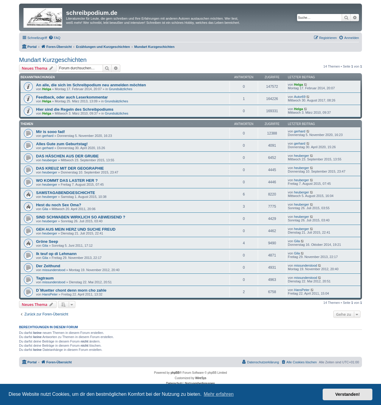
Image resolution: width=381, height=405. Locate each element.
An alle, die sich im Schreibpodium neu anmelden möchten (91, 85)
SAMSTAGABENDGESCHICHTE (65, 192)
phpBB (175, 372)
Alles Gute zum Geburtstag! (62, 144)
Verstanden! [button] (347, 394)
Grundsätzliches (120, 89)
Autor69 (300, 96)
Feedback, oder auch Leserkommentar (72, 97)
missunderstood (53, 270)
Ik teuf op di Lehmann (56, 253)
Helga (46, 89)
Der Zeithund (48, 266)
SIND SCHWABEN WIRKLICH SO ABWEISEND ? (80, 217)
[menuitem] (54, 37)
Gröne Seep (47, 241)
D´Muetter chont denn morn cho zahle (71, 290)
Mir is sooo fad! (50, 131)
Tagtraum (45, 278)
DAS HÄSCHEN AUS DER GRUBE (67, 156)
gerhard (48, 135)
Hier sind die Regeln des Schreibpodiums (74, 109)
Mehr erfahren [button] (219, 394)
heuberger (49, 160)
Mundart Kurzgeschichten (53, 60)
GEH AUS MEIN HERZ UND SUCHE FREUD (75, 229)
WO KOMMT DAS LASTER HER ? (67, 180)
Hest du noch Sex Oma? (58, 205)
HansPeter (50, 294)
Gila (45, 209)
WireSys (200, 378)
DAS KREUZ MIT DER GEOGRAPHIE (70, 168)
